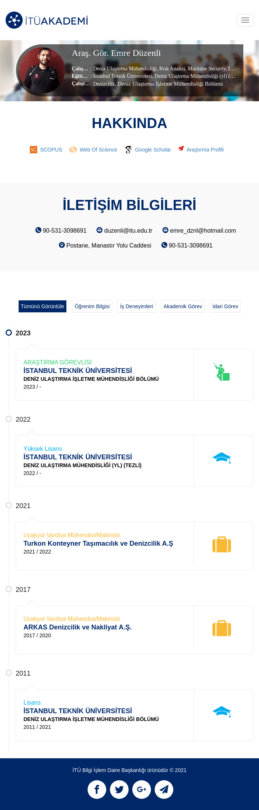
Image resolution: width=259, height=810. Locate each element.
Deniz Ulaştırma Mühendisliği (125, 68)
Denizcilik (104, 84)
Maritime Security (205, 68)
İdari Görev (225, 306)
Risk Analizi (171, 68)
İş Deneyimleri (136, 306)
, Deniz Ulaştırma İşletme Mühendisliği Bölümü (169, 84)
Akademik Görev (183, 306)
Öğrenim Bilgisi (92, 306)
